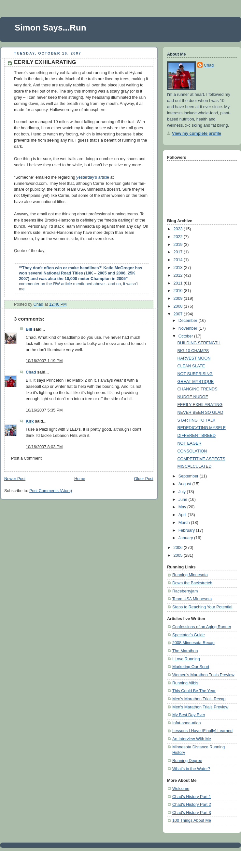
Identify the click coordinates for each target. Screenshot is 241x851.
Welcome (180, 788)
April (183, 515)
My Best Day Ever (188, 715)
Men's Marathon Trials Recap (199, 699)
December (188, 320)
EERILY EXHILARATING (200, 404)
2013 (179, 267)
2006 (179, 547)
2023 (179, 229)
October (186, 336)
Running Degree (187, 760)
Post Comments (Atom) (50, 491)
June (183, 499)
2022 (179, 237)
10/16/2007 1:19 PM (44, 361)
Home (79, 478)
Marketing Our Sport (190, 667)
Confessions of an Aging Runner (201, 627)
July (182, 491)
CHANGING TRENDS (197, 389)
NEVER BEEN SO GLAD (200, 412)
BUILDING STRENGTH (198, 343)
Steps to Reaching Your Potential (202, 607)
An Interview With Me (191, 739)
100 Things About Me (191, 820)
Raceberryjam (185, 591)
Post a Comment (26, 458)
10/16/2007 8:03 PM (44, 447)
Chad (31, 372)
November (188, 328)
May (182, 507)
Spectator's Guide (188, 635)
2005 (179, 555)
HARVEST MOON (194, 358)
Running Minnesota (190, 575)
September (189, 476)
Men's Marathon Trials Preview (200, 707)
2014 (179, 260)
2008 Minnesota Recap (193, 643)
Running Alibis (185, 683)
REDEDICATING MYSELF (201, 428)
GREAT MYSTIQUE (195, 381)
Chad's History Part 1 (191, 796)
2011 (179, 283)
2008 (179, 306)
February (187, 530)
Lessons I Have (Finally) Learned (202, 731)
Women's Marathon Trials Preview (203, 675)
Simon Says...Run (50, 27)
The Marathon (185, 651)
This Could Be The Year (194, 691)
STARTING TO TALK (196, 420)
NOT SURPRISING (195, 374)
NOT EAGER (189, 443)
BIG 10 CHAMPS (193, 351)
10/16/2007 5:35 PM (44, 410)
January (186, 538)
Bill (29, 329)
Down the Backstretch (192, 583)
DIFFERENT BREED (196, 435)
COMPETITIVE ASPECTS (201, 459)
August (185, 484)
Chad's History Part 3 (191, 812)
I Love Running (186, 659)
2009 (179, 298)
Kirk (30, 421)
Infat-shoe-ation (186, 723)
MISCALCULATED (194, 466)
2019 (179, 244)
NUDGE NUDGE (192, 397)
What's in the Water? (191, 769)
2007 (179, 314)
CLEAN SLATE (191, 366)
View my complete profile (196, 133)
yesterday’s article (92, 177)
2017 (179, 252)
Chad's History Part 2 (191, 804)
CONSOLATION (192, 451)
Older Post (143, 478)
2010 (179, 290)
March (184, 522)
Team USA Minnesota (192, 599)
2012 (179, 275)
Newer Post (14, 478)
